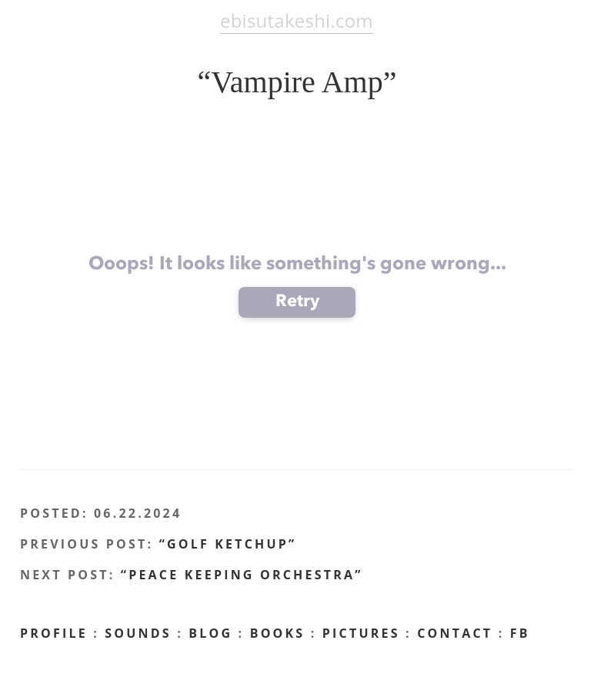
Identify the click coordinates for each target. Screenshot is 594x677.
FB (520, 633)
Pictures (361, 633)
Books (277, 633)
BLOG (210, 633)
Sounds (138, 633)
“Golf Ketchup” (228, 543)
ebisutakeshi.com (296, 20)
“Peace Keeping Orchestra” (242, 574)
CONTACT (454, 633)
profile (54, 633)
